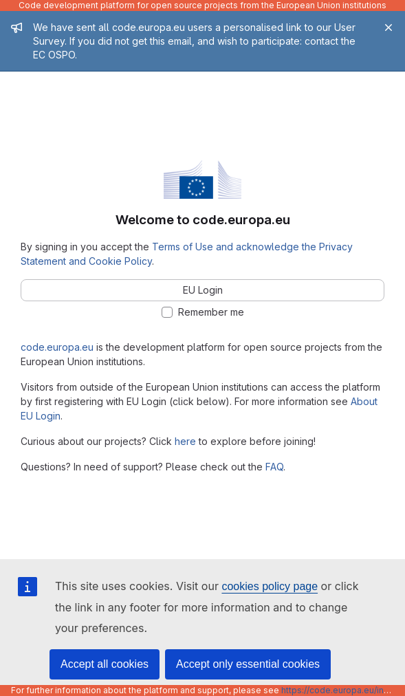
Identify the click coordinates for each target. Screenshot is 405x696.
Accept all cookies (105, 664)
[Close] (388, 27)
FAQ (274, 466)
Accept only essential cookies (248, 664)
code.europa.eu (57, 347)
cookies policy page (269, 586)
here (185, 441)
